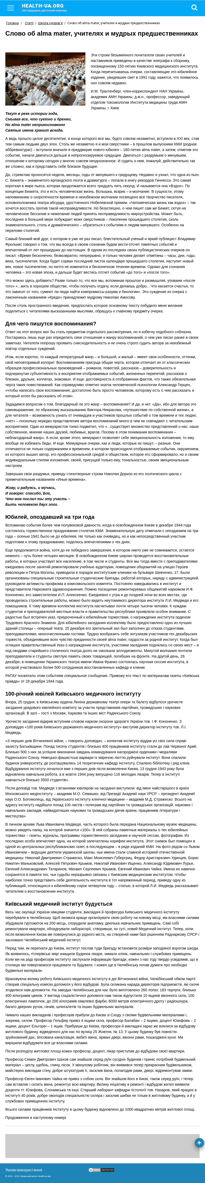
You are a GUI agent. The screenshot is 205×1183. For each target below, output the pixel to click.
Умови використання (23, 1170)
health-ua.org (48, 7)
